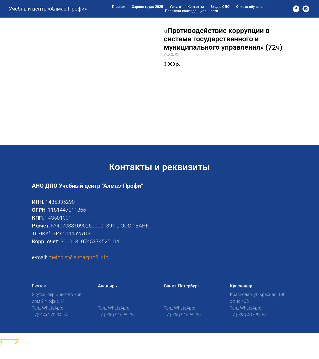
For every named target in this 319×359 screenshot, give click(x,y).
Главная (118, 7)
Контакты (195, 7)
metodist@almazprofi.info (78, 257)
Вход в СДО (220, 7)
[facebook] (296, 8)
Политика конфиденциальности (191, 11)
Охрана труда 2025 (147, 7)
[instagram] (305, 8)
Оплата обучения (250, 7)
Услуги (175, 7)
